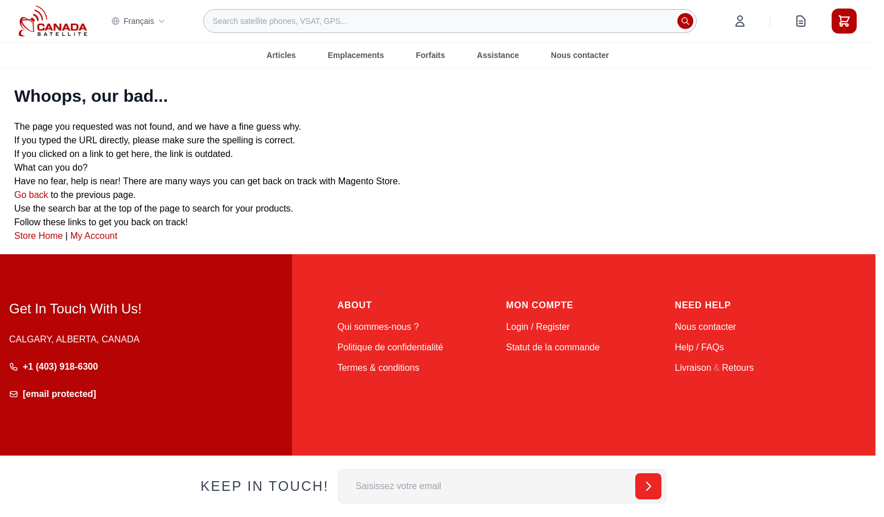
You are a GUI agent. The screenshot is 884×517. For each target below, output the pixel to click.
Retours (738, 368)
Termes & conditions (379, 368)
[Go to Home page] (53, 21)
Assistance (498, 55)
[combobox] (450, 21)
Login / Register (538, 327)
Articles (280, 55)
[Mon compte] (740, 21)
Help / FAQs (699, 347)
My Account (93, 236)
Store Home (38, 236)
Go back (31, 195)
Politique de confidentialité (390, 347)
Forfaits (430, 55)
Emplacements (356, 55)
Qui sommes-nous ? (378, 327)
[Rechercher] (685, 21)
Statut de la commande (553, 347)
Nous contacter (580, 55)
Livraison (693, 368)
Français (138, 21)
